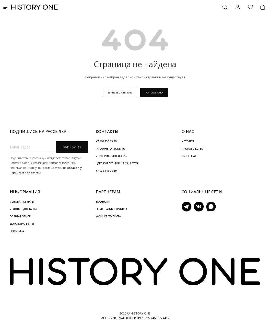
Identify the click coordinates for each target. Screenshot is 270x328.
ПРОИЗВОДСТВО (192, 148)
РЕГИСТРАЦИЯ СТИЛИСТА (112, 209)
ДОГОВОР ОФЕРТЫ (22, 223)
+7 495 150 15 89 (106, 141)
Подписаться (72, 147)
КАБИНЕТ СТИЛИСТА (108, 216)
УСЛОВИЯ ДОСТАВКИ (23, 209)
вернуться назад (119, 92)
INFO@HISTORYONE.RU (110, 148)
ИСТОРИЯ (188, 141)
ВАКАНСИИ (103, 201)
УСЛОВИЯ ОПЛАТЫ (22, 201)
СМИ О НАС (189, 156)
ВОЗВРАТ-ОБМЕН (20, 216)
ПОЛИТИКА (17, 231)
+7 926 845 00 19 (106, 170)
